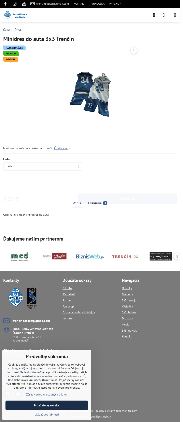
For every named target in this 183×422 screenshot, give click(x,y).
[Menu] (175, 15)
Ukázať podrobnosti (46, 414)
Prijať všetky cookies (46, 405)
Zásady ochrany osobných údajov (116, 410)
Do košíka (127, 183)
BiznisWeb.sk (103, 416)
